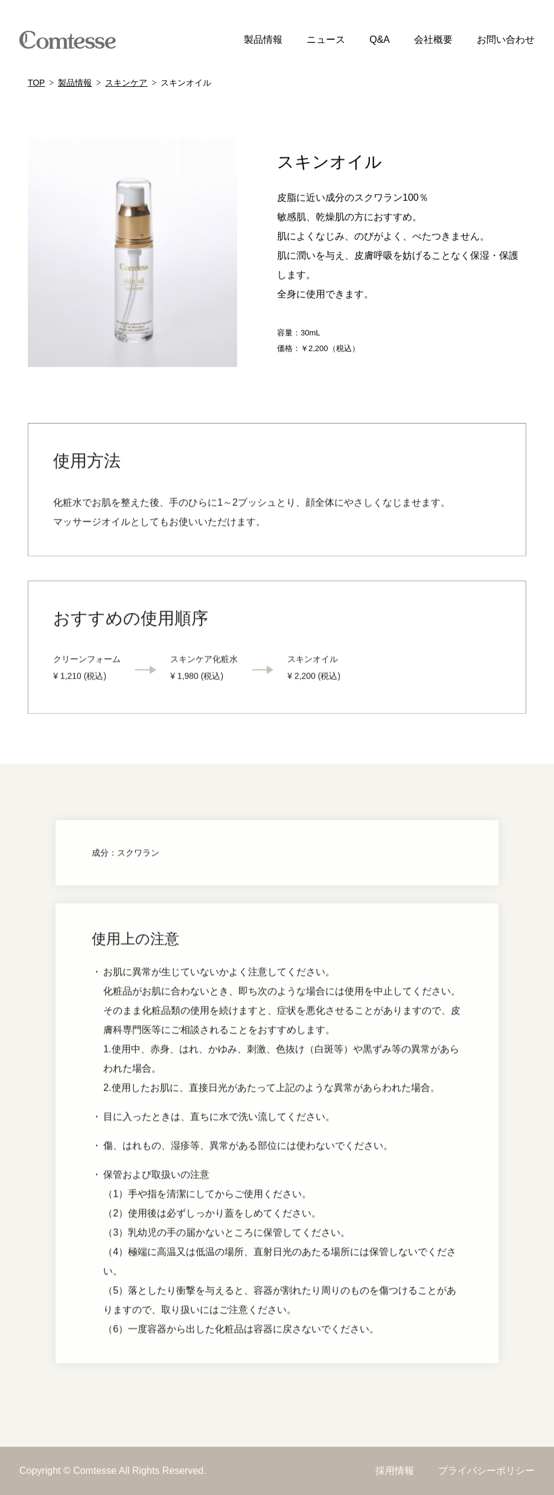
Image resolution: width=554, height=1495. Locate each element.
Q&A (379, 39)
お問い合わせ (506, 39)
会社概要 (433, 39)
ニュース (326, 39)
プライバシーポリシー (486, 1470)
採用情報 (394, 1470)
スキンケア (126, 82)
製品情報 (263, 39)
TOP (36, 82)
